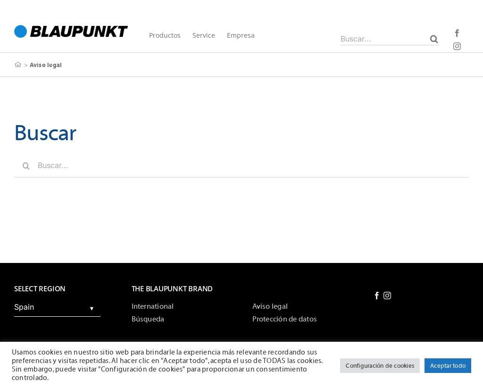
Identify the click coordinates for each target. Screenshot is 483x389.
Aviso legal (270, 306)
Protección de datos (284, 319)
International (153, 306)
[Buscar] (434, 39)
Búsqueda (148, 319)
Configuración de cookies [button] (380, 365)
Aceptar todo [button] (448, 365)
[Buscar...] (390, 39)
